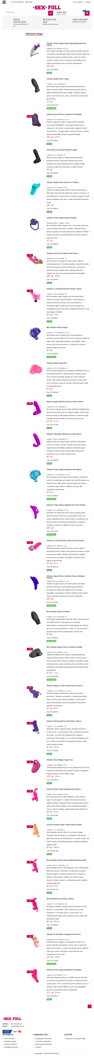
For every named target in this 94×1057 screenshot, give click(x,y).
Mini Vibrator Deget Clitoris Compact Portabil (64, 647)
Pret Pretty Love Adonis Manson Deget (62, 150)
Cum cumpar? (78, 2)
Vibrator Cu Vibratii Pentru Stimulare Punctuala (65, 541)
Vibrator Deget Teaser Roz (57, 363)
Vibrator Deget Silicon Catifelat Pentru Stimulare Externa (66, 577)
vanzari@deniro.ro (17, 1026)
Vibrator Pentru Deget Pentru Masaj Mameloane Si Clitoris (66, 44)
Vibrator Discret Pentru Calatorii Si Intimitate (64, 114)
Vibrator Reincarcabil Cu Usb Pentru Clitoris (64, 721)
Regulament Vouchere (43, 1038)
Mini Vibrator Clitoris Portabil (58, 612)
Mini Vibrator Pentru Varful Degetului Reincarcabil (66, 860)
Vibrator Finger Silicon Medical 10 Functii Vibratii (66, 505)
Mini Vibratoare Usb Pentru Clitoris (60, 899)
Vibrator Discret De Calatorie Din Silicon (62, 253)
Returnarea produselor (43, 1044)
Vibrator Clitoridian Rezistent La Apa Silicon (64, 434)
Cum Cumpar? (9, 1038)
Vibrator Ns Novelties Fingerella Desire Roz (64, 934)
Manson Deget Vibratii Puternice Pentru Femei (65, 402)
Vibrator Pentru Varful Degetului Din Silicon (64, 789)
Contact (88, 2)
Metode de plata (10, 1041)
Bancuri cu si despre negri (75, 1038)
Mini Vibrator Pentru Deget (57, 327)
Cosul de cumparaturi (43, 1041)
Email (29, 2)
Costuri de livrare (10, 1044)
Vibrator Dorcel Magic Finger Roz (60, 760)
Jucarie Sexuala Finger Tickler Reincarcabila (64, 825)
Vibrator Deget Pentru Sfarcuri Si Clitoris (63, 182)
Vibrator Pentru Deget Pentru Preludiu (62, 218)
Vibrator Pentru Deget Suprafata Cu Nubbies (64, 970)
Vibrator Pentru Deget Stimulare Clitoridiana (64, 469)
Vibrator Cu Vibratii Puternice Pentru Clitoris (64, 289)
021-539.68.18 (17, 2)
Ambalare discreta (11, 1047)
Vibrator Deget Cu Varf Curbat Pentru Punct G (65, 686)
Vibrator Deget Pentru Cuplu (58, 79)
